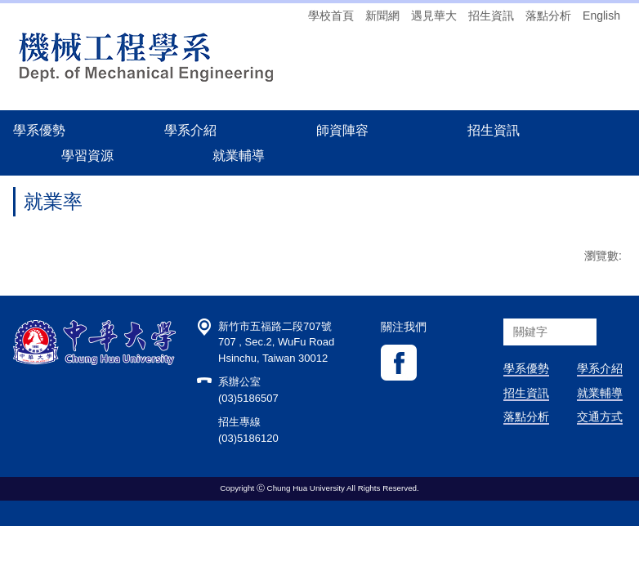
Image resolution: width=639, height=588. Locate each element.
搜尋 (612, 377)
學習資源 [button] (87, 155)
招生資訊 (491, 15)
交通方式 (600, 462)
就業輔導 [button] (238, 155)
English (601, 15)
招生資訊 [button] (493, 129)
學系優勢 (39, 129)
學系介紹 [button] (190, 129)
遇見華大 (434, 15)
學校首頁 (331, 15)
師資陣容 (342, 129)
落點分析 (548, 15)
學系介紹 (600, 414)
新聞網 (382, 15)
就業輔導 (600, 438)
